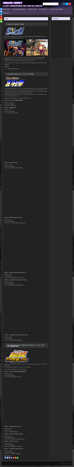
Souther (42, 62)
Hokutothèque (6, 12)
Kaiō (19, 453)
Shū (17, 167)
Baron (11, 376)
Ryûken (12, 105)
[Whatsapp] (17, 458)
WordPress (64, 463)
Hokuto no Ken (6, 9)
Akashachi (12, 446)
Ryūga (19, 285)
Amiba (19, 277)
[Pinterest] (13, 458)
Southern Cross (12, 107)
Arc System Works (37, 36)
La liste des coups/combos (13, 68)
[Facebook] (5, 458)
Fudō (16, 340)
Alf (19, 446)
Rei (34, 62)
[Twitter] (7, 458)
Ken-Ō (10, 217)
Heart (45, 62)
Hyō (17, 453)
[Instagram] (9, 458)
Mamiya (7, 64)
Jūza (13, 340)
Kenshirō (24, 62)
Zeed (15, 105)
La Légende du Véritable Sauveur (19, 9)
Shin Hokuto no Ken (32, 9)
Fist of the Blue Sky (43, 9)
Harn (19, 439)
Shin (36, 62)
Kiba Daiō (12, 167)
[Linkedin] (11, 458)
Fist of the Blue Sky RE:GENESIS (56, 9)
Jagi (32, 62)
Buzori (11, 431)
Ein (20, 376)
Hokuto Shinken (18, 100)
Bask (15, 376)
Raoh (27, 62)
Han (21, 446)
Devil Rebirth (16, 222)
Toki (30, 62)
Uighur (20, 222)
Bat (14, 431)
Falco (24, 439)
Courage (69, 463)
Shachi (14, 453)
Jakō (16, 431)
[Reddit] (15, 458)
